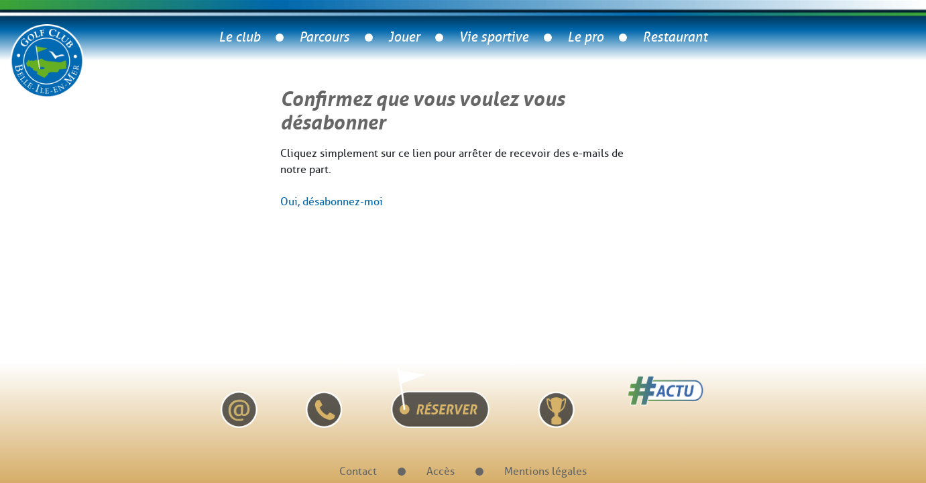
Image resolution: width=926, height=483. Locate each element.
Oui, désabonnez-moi (331, 201)
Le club (239, 37)
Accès (440, 471)
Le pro (585, 37)
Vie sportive (493, 37)
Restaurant (674, 37)
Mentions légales (545, 471)
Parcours (324, 37)
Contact (358, 471)
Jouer (404, 37)
